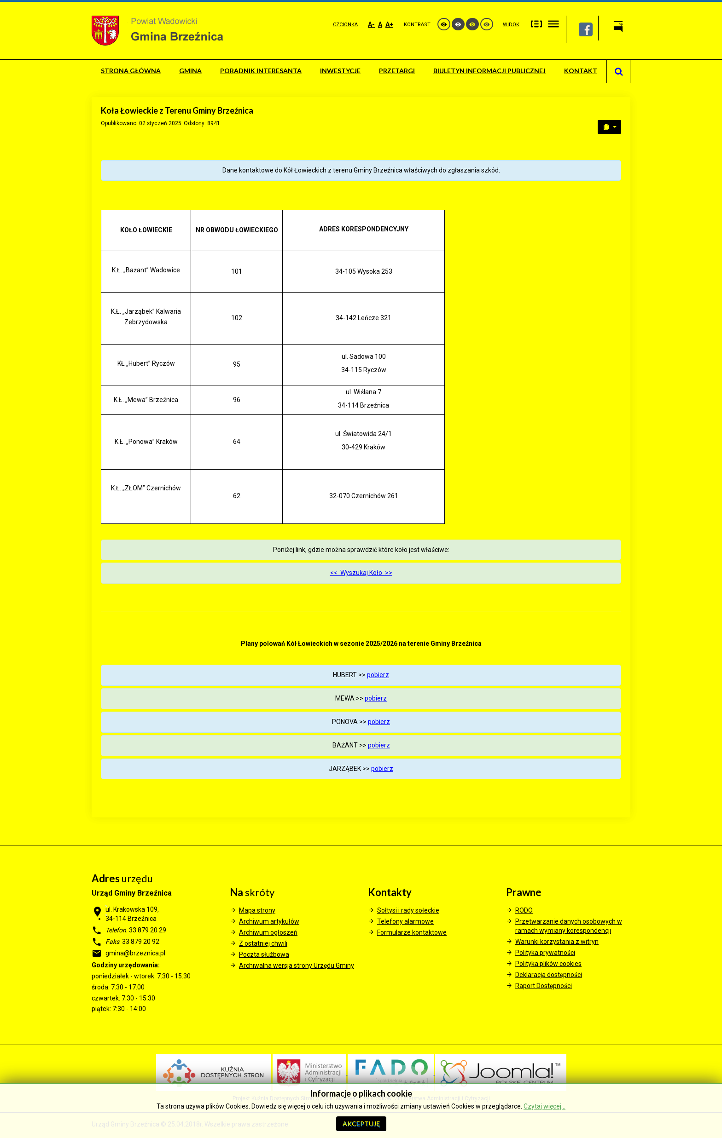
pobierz (378, 674)
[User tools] (609, 127)
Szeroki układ (553, 23)
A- (371, 24)
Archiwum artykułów (269, 921)
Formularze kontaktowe (412, 932)
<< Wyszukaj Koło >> (361, 572)
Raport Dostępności (543, 985)
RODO (524, 910)
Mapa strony (257, 910)
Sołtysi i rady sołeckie (408, 910)
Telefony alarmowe (405, 921)
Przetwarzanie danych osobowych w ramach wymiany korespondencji (568, 926)
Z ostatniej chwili (263, 943)
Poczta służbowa (264, 954)
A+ (389, 24)
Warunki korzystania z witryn (557, 941)
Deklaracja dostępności (548, 974)
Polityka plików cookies (548, 963)
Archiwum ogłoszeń (268, 932)
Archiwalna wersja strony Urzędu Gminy (296, 965)
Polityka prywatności (545, 952)
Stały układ (536, 23)
